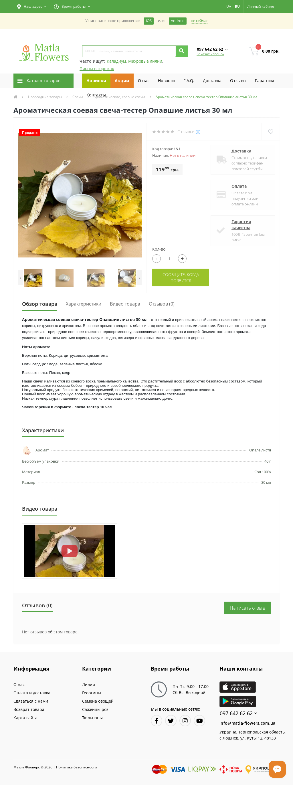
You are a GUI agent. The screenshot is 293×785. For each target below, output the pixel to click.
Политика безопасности (76, 767)
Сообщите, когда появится (181, 277)
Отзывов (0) (162, 304)
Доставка (212, 80)
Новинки (96, 80)
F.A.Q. (188, 80)
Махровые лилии (145, 61)
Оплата (239, 186)
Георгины (91, 692)
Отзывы (238, 80)
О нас (144, 80)
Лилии (88, 684)
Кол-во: (159, 249)
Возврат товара (28, 709)
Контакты (96, 95)
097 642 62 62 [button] (238, 713)
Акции (122, 80)
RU (237, 6)
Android (178, 20)
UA (228, 6)
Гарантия (264, 80)
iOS (149, 20)
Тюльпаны (92, 717)
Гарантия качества (241, 224)
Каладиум (116, 61)
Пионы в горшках (97, 68)
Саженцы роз (95, 709)
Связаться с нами (30, 701)
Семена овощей (98, 701)
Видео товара (125, 304)
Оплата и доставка (31, 692)
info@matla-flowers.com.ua (247, 723)
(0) (198, 131)
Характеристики (83, 304)
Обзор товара (39, 303)
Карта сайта (25, 717)
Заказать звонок (210, 53)
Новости (166, 80)
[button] (31, 6)
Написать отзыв (247, 608)
